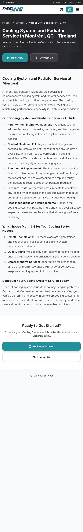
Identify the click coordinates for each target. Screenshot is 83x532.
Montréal (6, 22)
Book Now (15, 57)
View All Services (41, 375)
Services (20, 22)
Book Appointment (41, 346)
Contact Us (44, 57)
